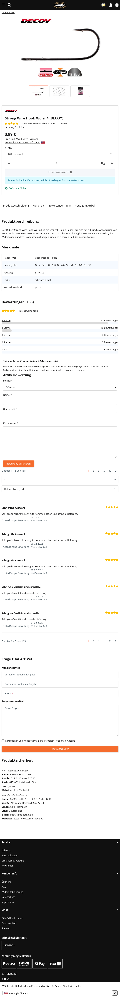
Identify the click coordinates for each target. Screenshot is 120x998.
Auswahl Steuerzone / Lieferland (25, 142)
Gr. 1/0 (52, 265)
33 (110, 470)
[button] (110, 5)
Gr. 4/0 (78, 265)
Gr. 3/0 (70, 265)
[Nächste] (115, 470)
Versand (34, 138)
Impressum (8, 902)
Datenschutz (8, 896)
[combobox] (56, 993)
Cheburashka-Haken (46, 257)
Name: (7, 394)
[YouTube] (5, 979)
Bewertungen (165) (59, 205)
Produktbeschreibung (16, 205)
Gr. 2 (37, 265)
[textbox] (56, 993)
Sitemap (6, 928)
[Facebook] (2, 979)
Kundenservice (62, 370)
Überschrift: (10, 409)
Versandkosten (10, 855)
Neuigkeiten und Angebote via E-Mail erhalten (40, 740)
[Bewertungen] (22, 123)
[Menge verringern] (9, 163)
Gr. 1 (44, 265)
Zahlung (6, 850)
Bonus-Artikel (9, 923)
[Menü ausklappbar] (3, 5)
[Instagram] (8, 979)
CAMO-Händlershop (12, 918)
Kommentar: (10, 423)
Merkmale (39, 205)
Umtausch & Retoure (13, 860)
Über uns (6, 881)
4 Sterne (6, 327)
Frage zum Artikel (85, 205)
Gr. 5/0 (87, 265)
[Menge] (56, 163)
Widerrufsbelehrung (12, 891)
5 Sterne (6, 320)
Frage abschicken (60, 748)
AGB (4, 886)
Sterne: (7, 380)
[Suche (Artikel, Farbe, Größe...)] (9, 5)
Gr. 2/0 (61, 265)
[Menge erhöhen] (111, 163)
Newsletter (7, 865)
